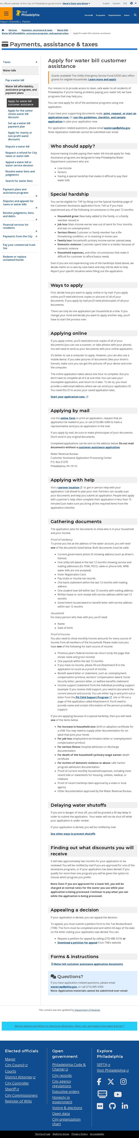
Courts (10, 1071)
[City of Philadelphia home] (29, 13)
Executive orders (65, 1091)
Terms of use (42, 1134)
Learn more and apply (102, 79)
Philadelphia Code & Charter (69, 1067)
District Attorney (18, 1077)
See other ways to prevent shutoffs (73, 833)
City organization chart (66, 1121)
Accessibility (97, 1134)
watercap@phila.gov (117, 128)
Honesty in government (62, 1099)
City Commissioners (21, 1095)
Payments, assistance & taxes (37, 30)
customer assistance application (99, 447)
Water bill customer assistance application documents (87, 964)
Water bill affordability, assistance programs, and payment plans (35, 33)
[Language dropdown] (134, 3)
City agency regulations (61, 1083)
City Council (14, 1064)
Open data (61, 1113)
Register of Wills (18, 1101)
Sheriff (10, 1088)
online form (67, 418)
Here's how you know (76, 3)
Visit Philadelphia (111, 1070)
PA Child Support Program (92, 697)
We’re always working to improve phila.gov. (69, 1026)
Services (89, 15)
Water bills (62, 30)
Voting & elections (67, 1107)
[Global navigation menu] (6, 13)
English (106, 3)
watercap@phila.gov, (64, 986)
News (127, 15)
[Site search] (135, 15)
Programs (100, 15)
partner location (68, 487)
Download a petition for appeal (77, 942)
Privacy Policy (79, 1134)
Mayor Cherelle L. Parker (15, 21)
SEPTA (102, 1064)
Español (116, 3)
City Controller (17, 1083)
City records (62, 1075)
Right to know (61, 1134)
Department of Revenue (87, 1009)
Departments (114, 15)
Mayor (10, 1059)
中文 (125, 3)
